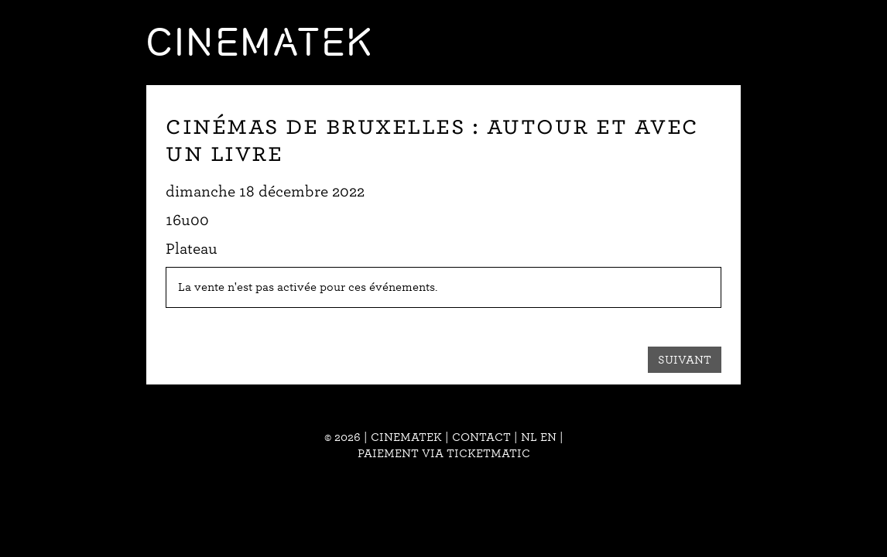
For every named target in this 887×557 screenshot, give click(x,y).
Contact (481, 437)
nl (529, 437)
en (548, 437)
